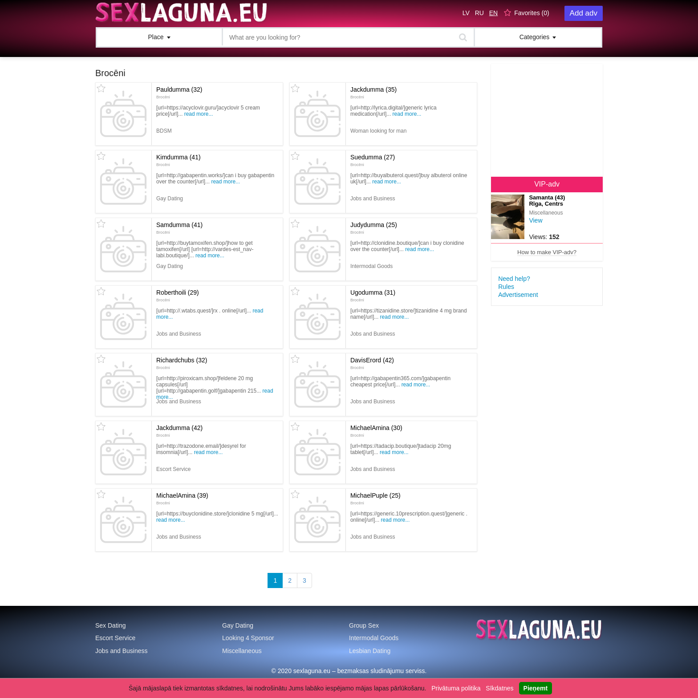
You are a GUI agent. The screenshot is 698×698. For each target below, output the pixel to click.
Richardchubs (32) (181, 363)
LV (466, 12)
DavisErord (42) (372, 363)
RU (479, 12)
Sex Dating (110, 625)
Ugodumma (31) (372, 295)
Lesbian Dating (369, 650)
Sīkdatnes (499, 688)
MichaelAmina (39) (182, 498)
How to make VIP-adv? (546, 252)
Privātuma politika (456, 688)
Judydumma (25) (373, 228)
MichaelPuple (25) (375, 498)
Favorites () (531, 12)
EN (493, 12)
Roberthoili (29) (177, 295)
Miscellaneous (242, 650)
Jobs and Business (121, 650)
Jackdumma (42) (179, 431)
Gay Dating (237, 625)
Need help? (514, 278)
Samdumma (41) (179, 228)
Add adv (583, 13)
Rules (506, 286)
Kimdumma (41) (178, 160)
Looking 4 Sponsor (248, 637)
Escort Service (115, 637)
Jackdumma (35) (373, 92)
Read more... (198, 114)
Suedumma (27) (372, 160)
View (535, 220)
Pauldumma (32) (179, 92)
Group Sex (364, 625)
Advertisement (518, 294)
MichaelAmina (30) (376, 431)
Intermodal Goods (373, 637)
